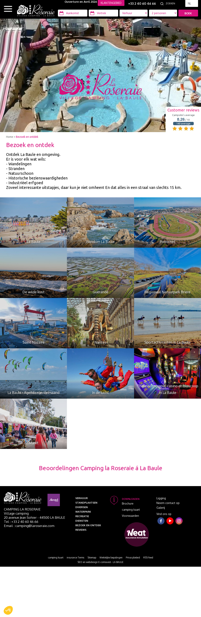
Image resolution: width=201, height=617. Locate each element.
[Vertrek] (103, 13)
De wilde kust (33, 292)
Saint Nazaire (34, 342)
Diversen (81, 507)
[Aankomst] (72, 13)
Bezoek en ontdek (27, 136)
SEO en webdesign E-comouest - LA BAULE (100, 562)
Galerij (160, 507)
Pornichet (167, 241)
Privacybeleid (133, 557)
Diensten (81, 520)
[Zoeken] (174, 3)
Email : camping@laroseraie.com (29, 526)
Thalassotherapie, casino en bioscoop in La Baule (167, 389)
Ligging (161, 498)
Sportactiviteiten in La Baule (167, 342)
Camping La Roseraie (22, 509)
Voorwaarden (130, 515)
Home (9, 136)
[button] (8, 610)
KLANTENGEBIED (111, 3)
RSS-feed (148, 557)
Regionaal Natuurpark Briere (167, 292)
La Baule (33, 241)
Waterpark (83, 511)
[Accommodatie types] (163, 13)
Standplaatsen (86, 502)
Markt (33, 443)
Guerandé (100, 292)
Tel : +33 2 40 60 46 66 (21, 522)
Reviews (80, 529)
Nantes (100, 342)
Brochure (127, 503)
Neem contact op (168, 503)
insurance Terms (75, 557)
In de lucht (100, 392)
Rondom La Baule (100, 241)
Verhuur (81, 498)
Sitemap (92, 557)
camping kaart (131, 509)
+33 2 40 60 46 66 (142, 4)
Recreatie (82, 516)
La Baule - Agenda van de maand (33, 392)
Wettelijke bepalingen (111, 557)
